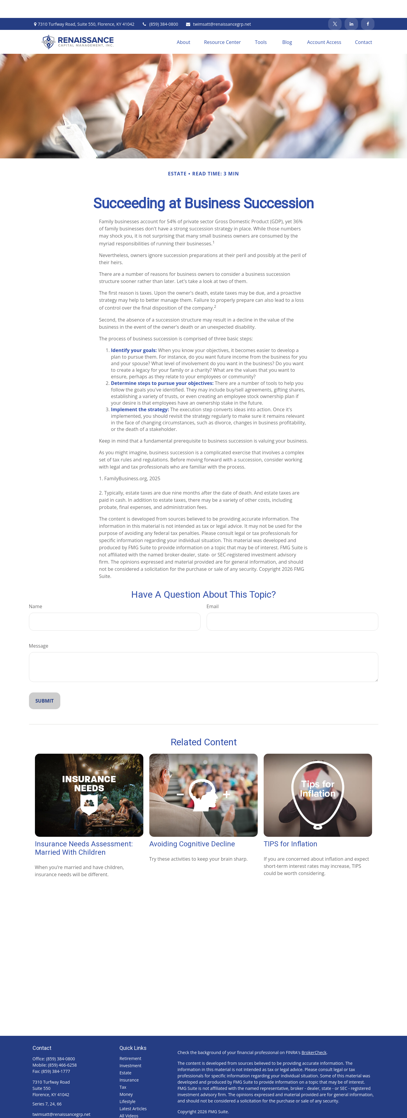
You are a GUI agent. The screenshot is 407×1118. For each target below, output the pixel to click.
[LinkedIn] (351, 6)
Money (126, 1076)
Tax (122, 1069)
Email (213, 588)
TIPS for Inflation (290, 826)
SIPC (258, 1111)
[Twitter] (335, 6)
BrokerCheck (314, 1034)
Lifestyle (127, 1083)
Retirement (130, 1040)
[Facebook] (367, 6)
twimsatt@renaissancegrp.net (218, 6)
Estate (125, 1055)
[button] (183, 24)
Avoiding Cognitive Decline (192, 826)
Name (35, 588)
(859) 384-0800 (160, 6)
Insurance (129, 1062)
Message (38, 628)
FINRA (247, 1111)
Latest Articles (133, 1090)
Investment (130, 1047)
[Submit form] (44, 683)
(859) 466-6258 (62, 1047)
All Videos (128, 1098)
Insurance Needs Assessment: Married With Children (84, 830)
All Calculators (133, 1105)
